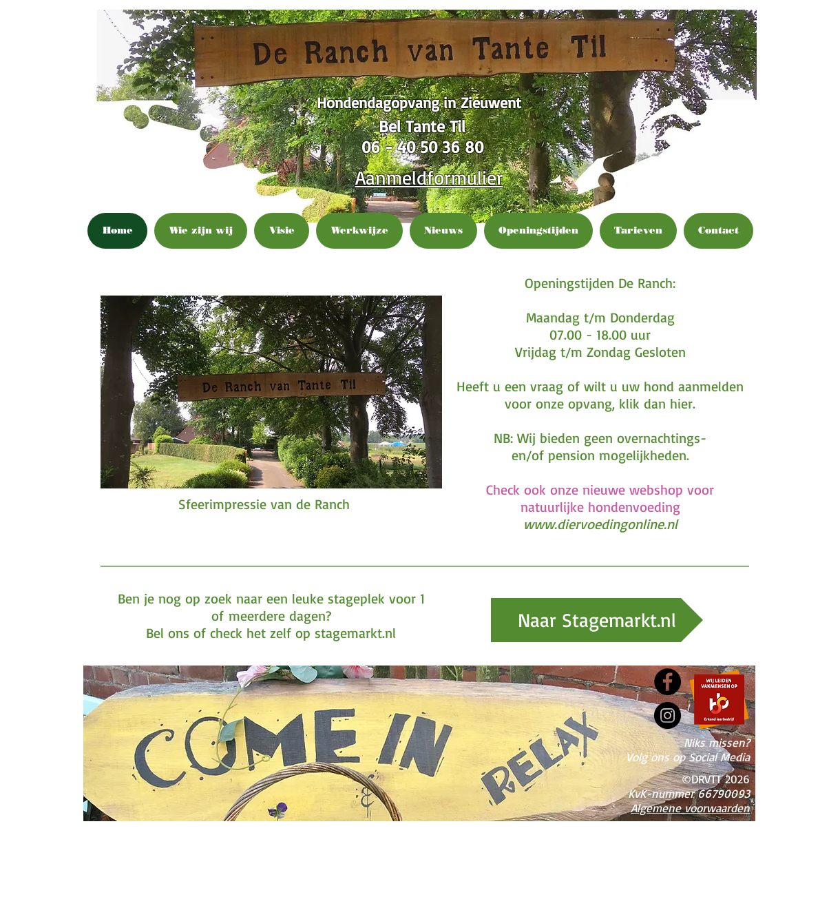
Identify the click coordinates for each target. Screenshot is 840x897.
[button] (271, 392)
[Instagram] (667, 715)
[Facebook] (667, 681)
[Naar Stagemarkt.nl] (597, 620)
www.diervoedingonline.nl (600, 524)
